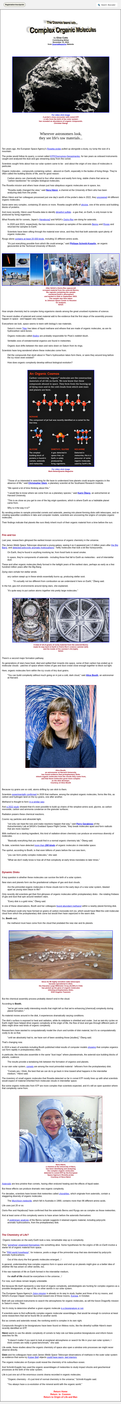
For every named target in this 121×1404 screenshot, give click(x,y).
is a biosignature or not (72, 1308)
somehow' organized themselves (24, 1245)
